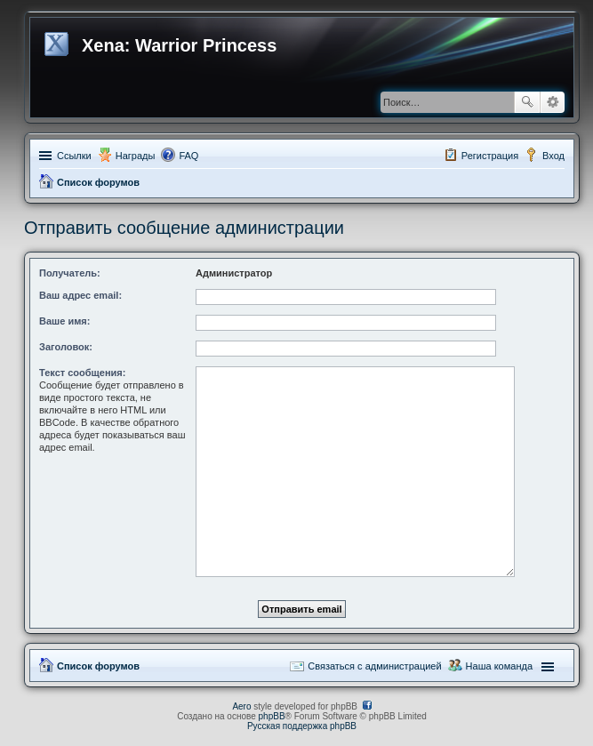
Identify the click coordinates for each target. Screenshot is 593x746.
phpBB (272, 716)
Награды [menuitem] (136, 155)
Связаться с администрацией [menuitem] (374, 666)
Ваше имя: (64, 321)
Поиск (527, 102)
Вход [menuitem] (553, 155)
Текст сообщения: (82, 372)
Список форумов (98, 182)
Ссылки (74, 155)
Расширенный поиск (553, 102)
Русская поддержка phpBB (302, 726)
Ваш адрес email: (80, 295)
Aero (241, 706)
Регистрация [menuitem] (489, 155)
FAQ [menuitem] (188, 155)
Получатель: (69, 273)
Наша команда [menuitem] (499, 666)
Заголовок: (65, 346)
